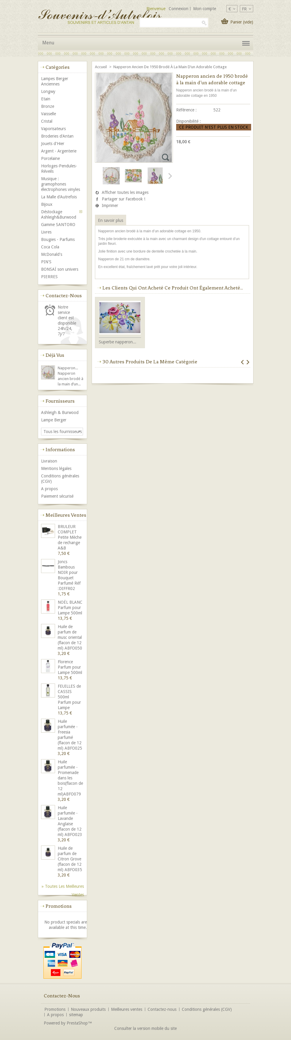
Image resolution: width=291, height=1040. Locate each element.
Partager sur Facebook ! (123, 199)
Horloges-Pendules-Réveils (59, 169)
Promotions (59, 906)
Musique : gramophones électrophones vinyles (60, 184)
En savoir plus (110, 220)
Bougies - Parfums (58, 239)
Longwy (48, 91)
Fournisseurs (60, 401)
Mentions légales (56, 468)
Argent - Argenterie (58, 151)
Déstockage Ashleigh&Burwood (58, 214)
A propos (49, 488)
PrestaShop (77, 1023)
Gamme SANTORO (58, 224)
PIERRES (49, 276)
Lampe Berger (53, 420)
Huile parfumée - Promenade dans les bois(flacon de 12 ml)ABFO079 (70, 777)
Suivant (169, 176)
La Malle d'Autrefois (59, 196)
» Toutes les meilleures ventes (63, 887)
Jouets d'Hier (52, 143)
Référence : (186, 110)
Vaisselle (48, 113)
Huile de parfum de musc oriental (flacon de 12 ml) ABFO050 (70, 637)
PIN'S (46, 261)
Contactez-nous (162, 1009)
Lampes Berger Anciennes (54, 81)
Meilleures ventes (66, 515)
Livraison (49, 461)
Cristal (46, 121)
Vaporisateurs (53, 128)
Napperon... (68, 368)
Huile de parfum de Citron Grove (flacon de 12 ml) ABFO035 (70, 859)
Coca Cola (50, 247)
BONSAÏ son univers (59, 269)
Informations (60, 449)
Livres (46, 232)
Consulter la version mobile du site (145, 1028)
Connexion (178, 8)
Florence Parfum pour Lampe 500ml (70, 667)
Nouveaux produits (88, 1009)
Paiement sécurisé (57, 496)
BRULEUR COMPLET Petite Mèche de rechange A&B (70, 537)
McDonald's (51, 254)
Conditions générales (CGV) (60, 479)
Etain (45, 98)
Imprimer (110, 205)
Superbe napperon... (117, 342)
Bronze (47, 106)
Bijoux (46, 204)
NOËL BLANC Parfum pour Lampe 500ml (70, 607)
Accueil (101, 67)
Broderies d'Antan (57, 136)
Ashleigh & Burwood (60, 412)
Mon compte (204, 8)
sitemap (76, 1014)
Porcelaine (50, 158)
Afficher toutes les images (125, 192)
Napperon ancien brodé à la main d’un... (70, 378)
